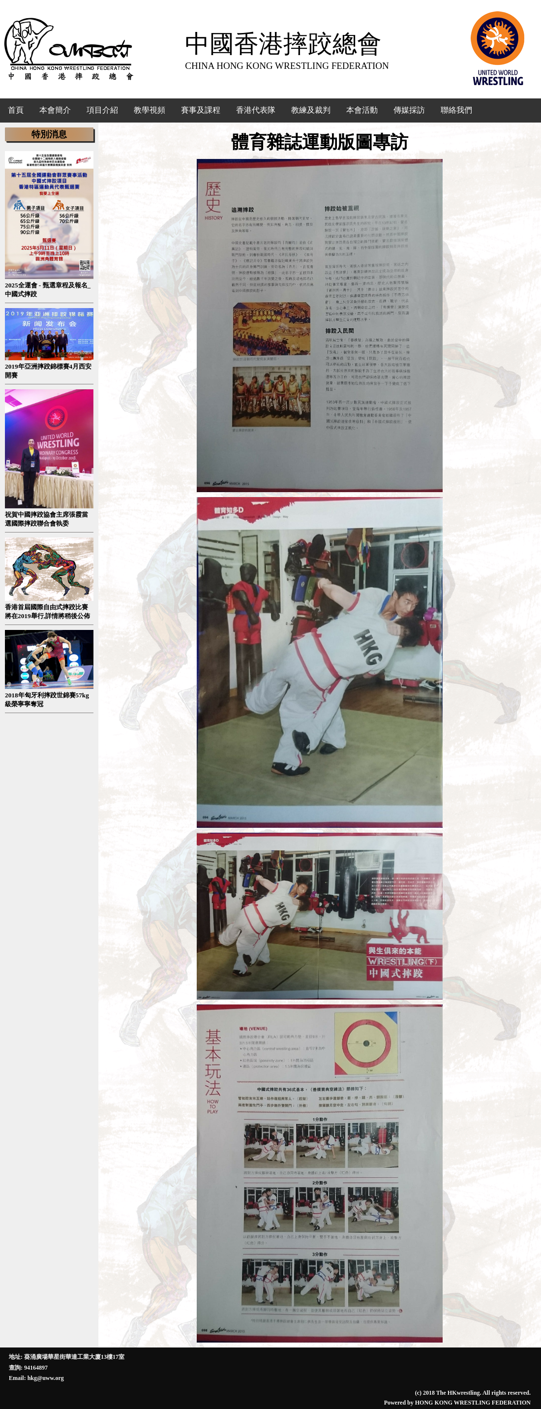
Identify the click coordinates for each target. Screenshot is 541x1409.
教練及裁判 (311, 110)
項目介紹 (102, 110)
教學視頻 (149, 110)
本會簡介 (55, 110)
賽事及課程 (200, 110)
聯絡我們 (456, 110)
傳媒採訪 (409, 110)
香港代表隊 (255, 110)
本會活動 (362, 110)
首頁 (16, 110)
